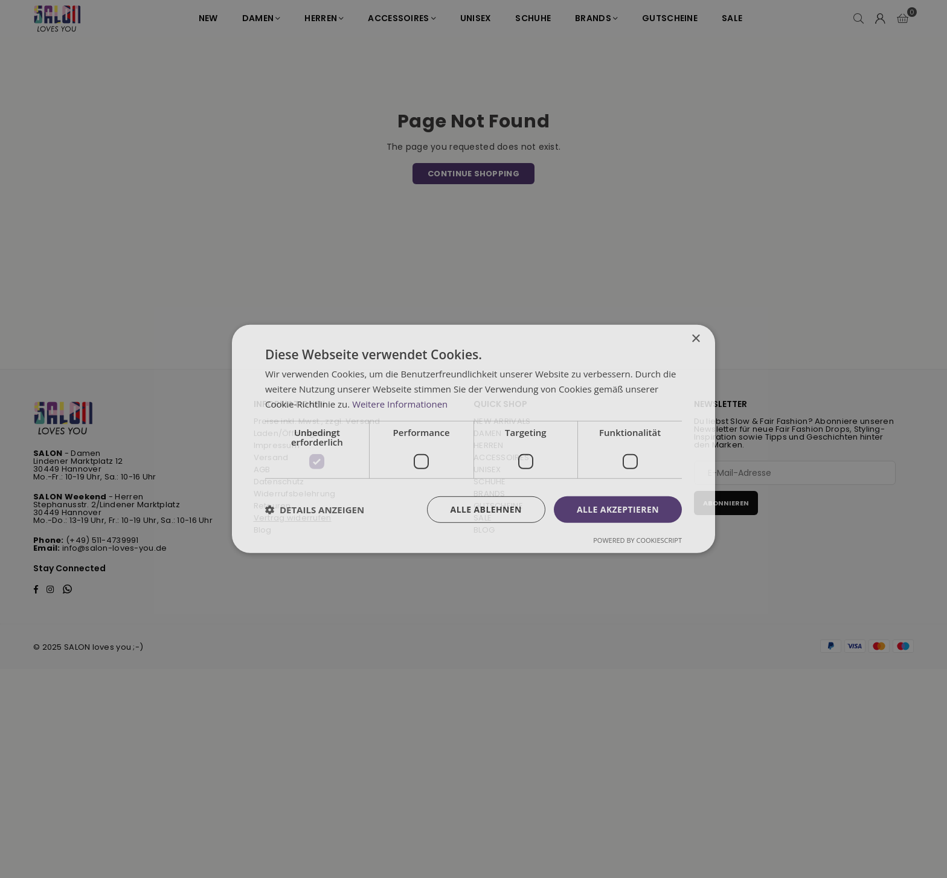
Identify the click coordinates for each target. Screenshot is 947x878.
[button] (314, 509)
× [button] (695, 339)
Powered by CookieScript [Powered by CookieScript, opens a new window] (637, 540)
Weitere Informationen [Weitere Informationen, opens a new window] (400, 404)
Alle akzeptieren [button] (618, 508)
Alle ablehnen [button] (486, 508)
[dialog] (473, 439)
